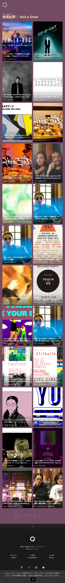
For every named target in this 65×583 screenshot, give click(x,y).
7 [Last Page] (49, 515)
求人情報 (51, 555)
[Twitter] (29, 567)
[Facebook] (21, 567)
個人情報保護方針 (32, 557)
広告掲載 (32, 555)
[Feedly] (43, 567)
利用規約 (13, 557)
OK (33, 579)
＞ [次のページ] (44, 515)
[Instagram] (36, 567)
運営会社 (51, 557)
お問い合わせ (13, 555)
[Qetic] (33, 539)
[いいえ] (62, 576)
